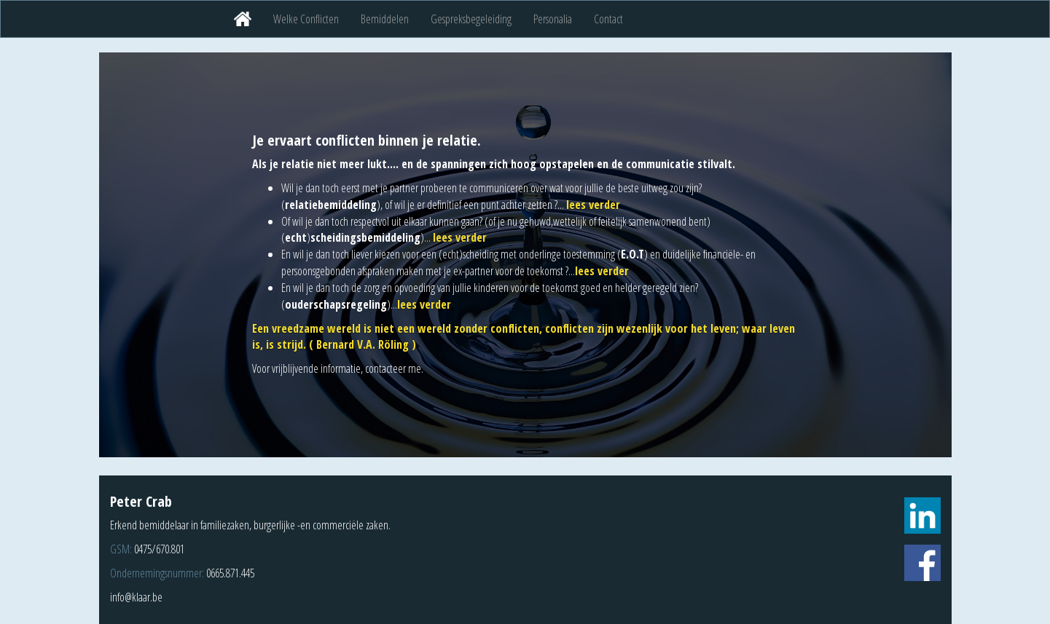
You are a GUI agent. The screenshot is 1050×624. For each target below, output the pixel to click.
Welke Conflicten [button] (306, 19)
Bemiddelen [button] (385, 19)
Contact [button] (608, 19)
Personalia (552, 19)
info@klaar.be (136, 597)
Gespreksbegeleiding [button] (471, 19)
